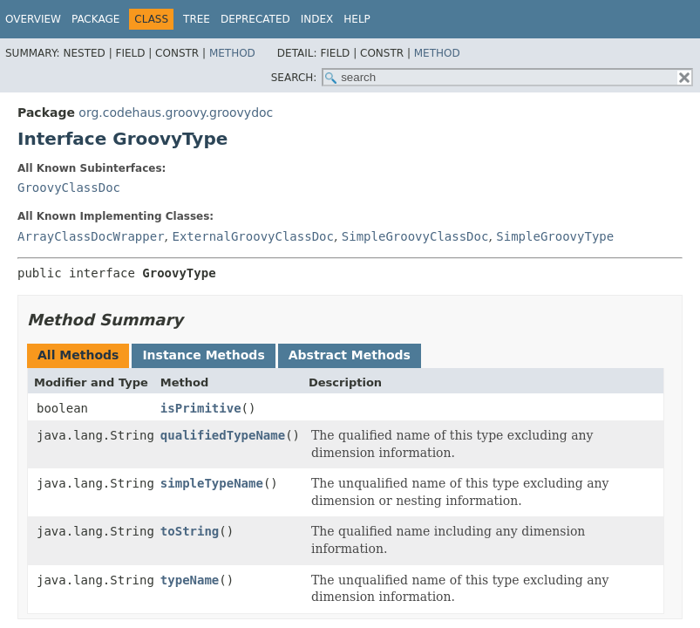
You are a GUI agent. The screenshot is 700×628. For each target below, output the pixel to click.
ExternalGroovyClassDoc (252, 236)
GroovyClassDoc (68, 188)
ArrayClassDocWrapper (91, 236)
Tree (196, 19)
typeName (189, 580)
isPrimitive (200, 408)
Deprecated (255, 19)
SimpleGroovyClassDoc (415, 236)
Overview (33, 19)
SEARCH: (294, 78)
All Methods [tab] (78, 355)
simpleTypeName (211, 483)
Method (232, 53)
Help (356, 19)
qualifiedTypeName (222, 435)
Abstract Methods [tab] (350, 355)
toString (189, 531)
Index (317, 19)
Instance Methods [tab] (203, 355)
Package (95, 19)
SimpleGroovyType (555, 236)
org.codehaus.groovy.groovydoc (175, 112)
